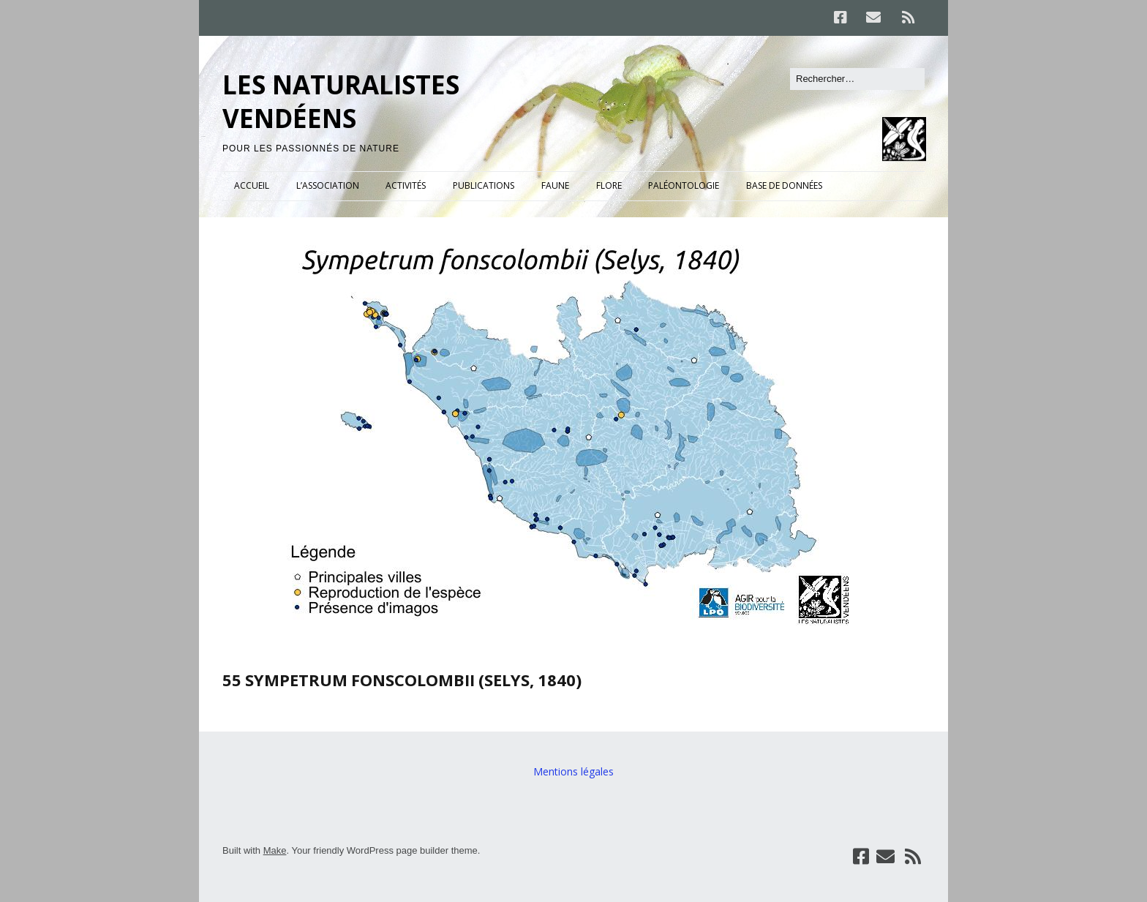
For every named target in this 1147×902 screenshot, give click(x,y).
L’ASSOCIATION (327, 185)
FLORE (609, 185)
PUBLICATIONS (483, 185)
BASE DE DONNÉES (784, 185)
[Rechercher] (857, 79)
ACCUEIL (251, 185)
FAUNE (555, 185)
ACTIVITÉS (406, 185)
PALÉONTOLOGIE (683, 185)
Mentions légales (573, 771)
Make (275, 850)
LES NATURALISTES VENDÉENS (340, 101)
